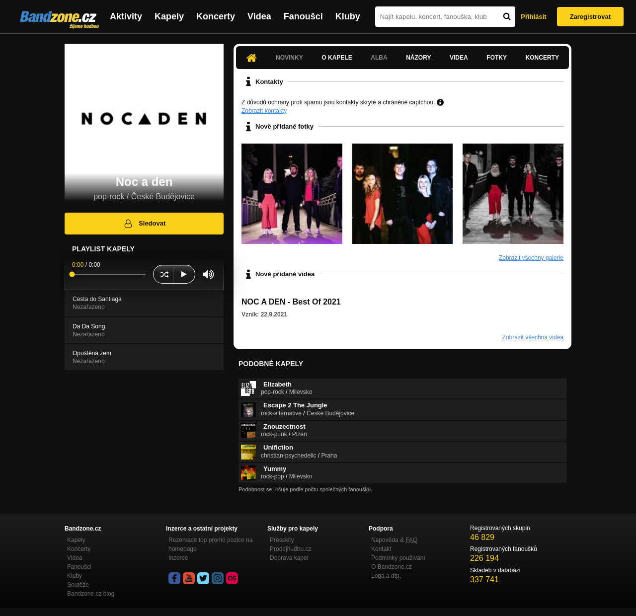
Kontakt (381, 548)
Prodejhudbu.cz (290, 548)
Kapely (169, 16)
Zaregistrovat (590, 16)
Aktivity (126, 16)
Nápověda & (394, 540)
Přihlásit (533, 16)
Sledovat (144, 223)
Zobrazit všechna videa (532, 337)
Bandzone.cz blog (90, 593)
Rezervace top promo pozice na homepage (210, 544)
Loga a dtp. (386, 575)
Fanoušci (303, 16)
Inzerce (178, 557)
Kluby (347, 16)
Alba (379, 57)
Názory (418, 57)
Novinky (289, 57)
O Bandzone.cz (391, 566)
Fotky (496, 57)
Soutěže (78, 584)
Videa (259, 16)
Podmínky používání (398, 557)
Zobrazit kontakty (264, 110)
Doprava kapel (289, 557)
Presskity (282, 540)
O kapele (336, 57)
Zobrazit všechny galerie (531, 257)
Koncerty (215, 16)
